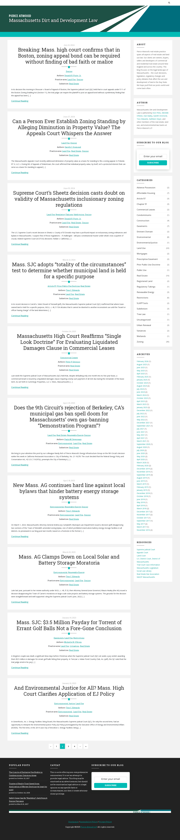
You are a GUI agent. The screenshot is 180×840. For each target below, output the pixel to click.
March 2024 (141, 395)
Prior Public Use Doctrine (68, 286)
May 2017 (141, 524)
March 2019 (141, 484)
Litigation (74, 646)
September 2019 (143, 475)
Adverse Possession (146, 187)
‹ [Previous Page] (50, 746)
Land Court (141, 555)
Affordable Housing (146, 193)
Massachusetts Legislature (147, 568)
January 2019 (142, 490)
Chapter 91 (142, 204)
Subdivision (79, 214)
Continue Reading (19, 101)
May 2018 (141, 502)
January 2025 (142, 380)
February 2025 (142, 377)
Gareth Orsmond (160, 116)
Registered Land (144, 281)
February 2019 (142, 487)
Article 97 (52, 286)
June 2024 (141, 392)
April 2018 (141, 505)
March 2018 (141, 508)
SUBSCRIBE (153, 163)
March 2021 (141, 441)
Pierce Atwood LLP (88, 827)
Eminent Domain (145, 231)
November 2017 (143, 514)
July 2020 (140, 450)
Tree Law (141, 314)
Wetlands (141, 336)
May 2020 (141, 456)
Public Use (141, 270)
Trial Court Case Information (148, 565)
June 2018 (141, 499)
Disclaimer (73, 822)
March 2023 (141, 404)
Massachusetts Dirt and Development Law (53, 20)
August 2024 (142, 386)
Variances (141, 330)
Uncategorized (144, 319)
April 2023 (141, 401)
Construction (143, 220)
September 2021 (143, 426)
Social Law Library (144, 571)
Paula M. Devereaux (73, 439)
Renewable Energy (75, 435)
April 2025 (141, 373)
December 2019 (143, 468)
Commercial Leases (69, 357)
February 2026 (142, 361)
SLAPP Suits (142, 303)
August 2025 (142, 364)
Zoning (69, 71)
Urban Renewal (144, 325)
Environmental (65, 443)
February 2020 (142, 465)
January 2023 (142, 407)
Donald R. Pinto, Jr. (72, 75)
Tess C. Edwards (73, 290)
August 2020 (142, 447)
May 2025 (141, 370)
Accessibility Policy (89, 822)
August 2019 (142, 478)
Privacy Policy (105, 822)
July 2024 (140, 389)
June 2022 (141, 416)
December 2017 (143, 511)
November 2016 (143, 530)
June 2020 (141, 453)
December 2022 (143, 410)
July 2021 (140, 429)
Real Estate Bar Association (148, 574)
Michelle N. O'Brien (73, 642)
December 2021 (143, 422)
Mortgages (142, 253)
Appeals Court (142, 552)
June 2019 (141, 481)
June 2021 (141, 432)
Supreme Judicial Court (146, 549)
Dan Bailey (148, 116)
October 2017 (142, 518)
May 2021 (141, 435)
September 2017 (143, 521)
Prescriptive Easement (147, 259)
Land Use (71, 79)
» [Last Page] (85, 746)
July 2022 (140, 413)
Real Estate (74, 83)
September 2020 (143, 444)
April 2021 (141, 438)
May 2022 (141, 419)
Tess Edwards (142, 119)
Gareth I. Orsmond (73, 147)
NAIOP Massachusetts (146, 577)
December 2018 (143, 493)
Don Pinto (157, 113)
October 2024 (142, 383)
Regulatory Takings (64, 214)
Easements (59, 638)
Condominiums (144, 215)
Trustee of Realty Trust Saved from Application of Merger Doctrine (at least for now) (28, 786)
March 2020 (141, 462)
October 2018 (142, 496)
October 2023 (142, 398)
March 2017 (141, 527)
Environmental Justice (64, 703)
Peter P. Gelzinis (73, 362)
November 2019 (143, 471)
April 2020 (141, 459)
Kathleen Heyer (155, 119)
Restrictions (78, 638)
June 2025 (141, 367)
